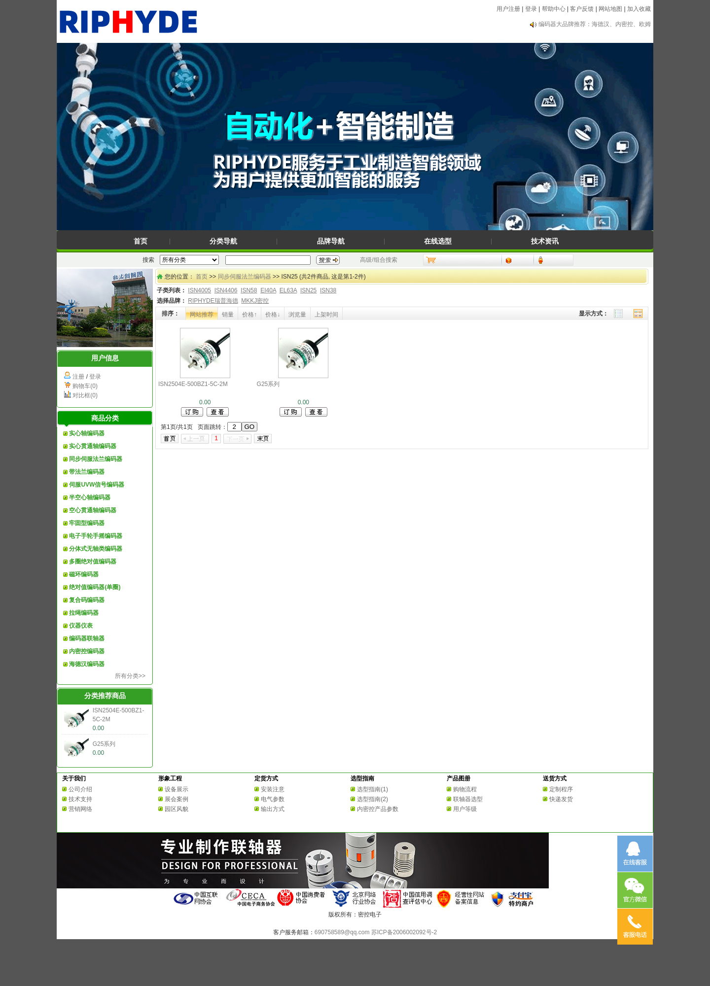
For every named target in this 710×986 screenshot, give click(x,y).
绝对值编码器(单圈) (94, 587)
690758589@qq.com (342, 932)
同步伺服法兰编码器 (95, 459)
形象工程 (170, 778)
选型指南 (362, 778)
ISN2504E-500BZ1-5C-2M (193, 384)
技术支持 (80, 799)
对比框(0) (85, 395)
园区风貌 (176, 809)
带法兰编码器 (87, 471)
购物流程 (465, 789)
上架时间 (326, 314)
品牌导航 (331, 241)
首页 (140, 241)
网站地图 (610, 8)
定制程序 (561, 789)
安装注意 (272, 789)
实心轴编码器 (87, 433)
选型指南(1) (372, 789)
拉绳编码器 (84, 612)
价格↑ (249, 314)
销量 (228, 314)
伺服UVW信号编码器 (96, 484)
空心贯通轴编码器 (92, 510)
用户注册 (508, 8)
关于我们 (74, 778)
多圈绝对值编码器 (92, 561)
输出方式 (272, 809)
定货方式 (266, 778)
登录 (531, 8)
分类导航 (223, 241)
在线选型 (438, 241)
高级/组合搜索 (378, 259)
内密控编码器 (87, 651)
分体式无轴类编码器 (95, 548)
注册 (78, 376)
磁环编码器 (84, 574)
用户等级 (465, 809)
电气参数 (272, 799)
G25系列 (104, 743)
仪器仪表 (81, 625)
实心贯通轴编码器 (92, 446)
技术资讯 (545, 241)
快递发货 (561, 799)
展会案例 (176, 799)
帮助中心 (554, 8)
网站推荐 (201, 314)
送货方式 (555, 778)
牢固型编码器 (87, 523)
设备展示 (176, 789)
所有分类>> (130, 675)
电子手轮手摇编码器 (95, 535)
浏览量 (297, 314)
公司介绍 (80, 789)
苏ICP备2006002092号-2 (404, 932)
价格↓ (272, 314)
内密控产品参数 (377, 809)
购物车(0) (85, 386)
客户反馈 (582, 8)
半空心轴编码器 (89, 497)
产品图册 (458, 778)
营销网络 (80, 809)
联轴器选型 (468, 799)
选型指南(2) (372, 799)
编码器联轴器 (87, 638)
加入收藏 (639, 8)
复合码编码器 (87, 600)
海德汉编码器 (87, 664)
